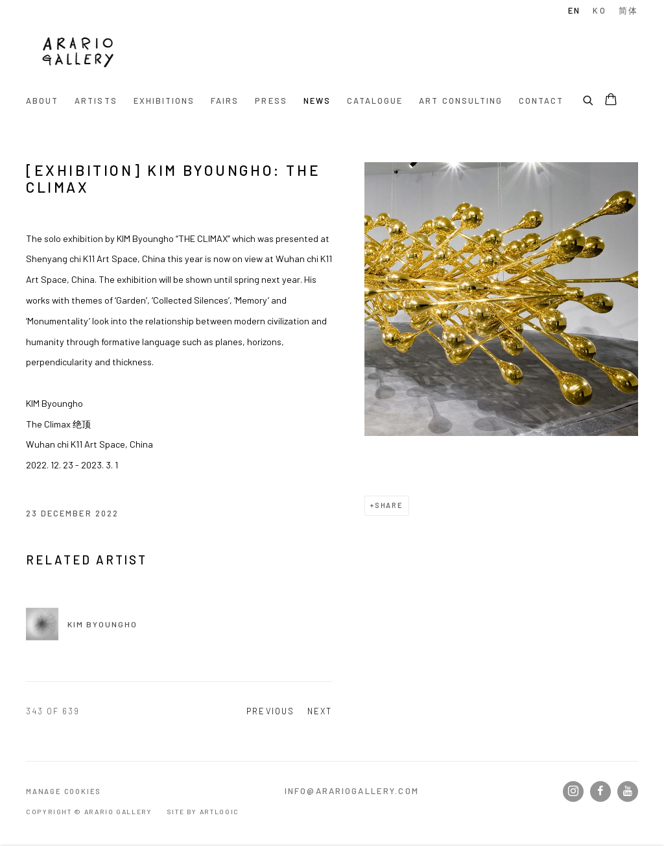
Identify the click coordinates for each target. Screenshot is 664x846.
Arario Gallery (78, 54)
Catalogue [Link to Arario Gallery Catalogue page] (375, 100)
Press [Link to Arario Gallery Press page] (271, 100)
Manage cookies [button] (63, 791)
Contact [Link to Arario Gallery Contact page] (541, 100)
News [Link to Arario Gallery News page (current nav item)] (317, 100)
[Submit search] (589, 98)
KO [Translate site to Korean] (599, 10)
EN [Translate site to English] (574, 10)
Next (319, 711)
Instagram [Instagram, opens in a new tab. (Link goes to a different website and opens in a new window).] (573, 791)
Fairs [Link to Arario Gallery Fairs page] (225, 100)
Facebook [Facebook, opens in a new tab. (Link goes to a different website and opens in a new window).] (600, 791)
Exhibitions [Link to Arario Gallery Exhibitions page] (164, 100)
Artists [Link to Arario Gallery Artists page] (96, 100)
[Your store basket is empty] (611, 100)
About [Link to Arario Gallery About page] (42, 100)
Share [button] (389, 505)
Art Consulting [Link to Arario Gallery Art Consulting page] (461, 100)
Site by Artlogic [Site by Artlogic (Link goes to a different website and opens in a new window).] (203, 812)
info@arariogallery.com (352, 791)
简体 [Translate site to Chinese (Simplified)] (628, 10)
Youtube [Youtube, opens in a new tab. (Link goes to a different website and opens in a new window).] (627, 791)
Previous (270, 711)
